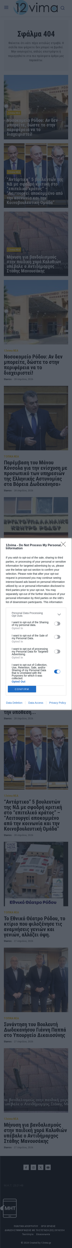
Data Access (35, 702)
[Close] (64, 545)
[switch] (57, 624)
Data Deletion (14, 702)
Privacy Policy (57, 702)
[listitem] (36, 614)
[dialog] (36, 624)
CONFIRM (22, 689)
